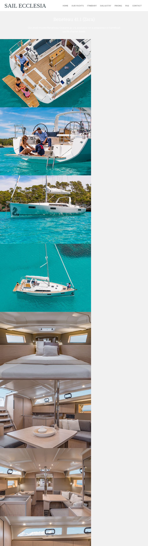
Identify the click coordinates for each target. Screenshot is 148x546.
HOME (65, 6)
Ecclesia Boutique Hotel (130, 541)
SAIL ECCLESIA (25, 5)
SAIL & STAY (105, 6)
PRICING (118, 6)
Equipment (62, 270)
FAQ (127, 6)
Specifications (39, 270)
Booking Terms (86, 488)
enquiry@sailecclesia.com (23, 463)
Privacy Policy (86, 491)
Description (16, 270)
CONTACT (137, 6)
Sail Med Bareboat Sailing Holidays (96, 509)
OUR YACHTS (78, 6)
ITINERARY (92, 6)
